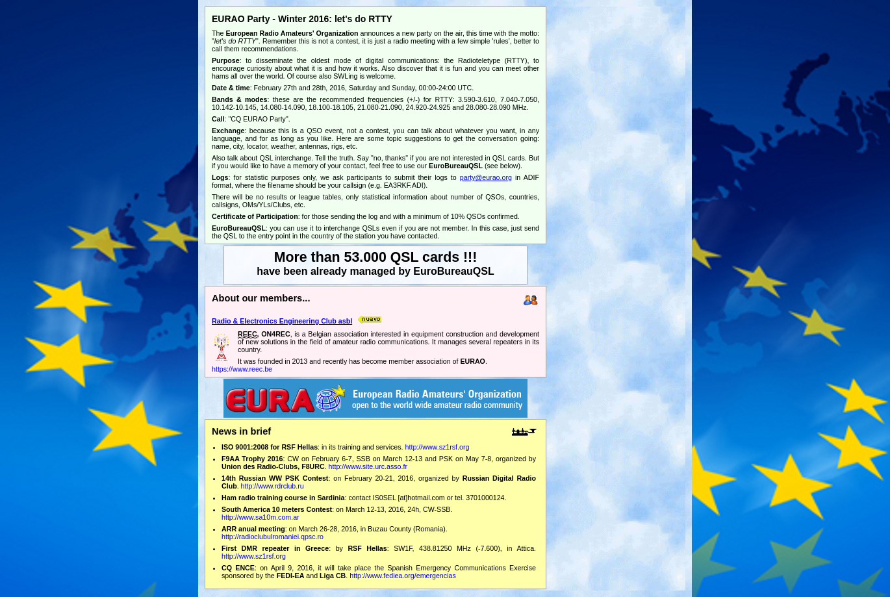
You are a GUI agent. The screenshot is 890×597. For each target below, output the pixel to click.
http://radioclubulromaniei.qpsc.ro (273, 536)
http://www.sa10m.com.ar (260, 517)
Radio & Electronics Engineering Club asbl (282, 321)
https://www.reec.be (242, 369)
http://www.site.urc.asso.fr (368, 466)
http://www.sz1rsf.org (437, 447)
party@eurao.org (486, 177)
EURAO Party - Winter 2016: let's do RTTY (302, 19)
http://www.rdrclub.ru (272, 486)
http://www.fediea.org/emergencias (402, 575)
